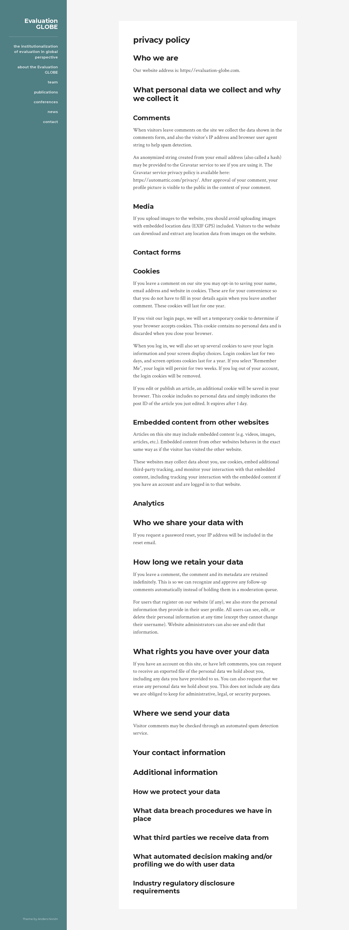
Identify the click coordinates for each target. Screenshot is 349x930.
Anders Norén (48, 919)
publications (46, 92)
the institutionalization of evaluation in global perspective (36, 51)
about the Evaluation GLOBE (37, 70)
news (53, 111)
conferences (46, 102)
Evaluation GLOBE (41, 23)
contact (50, 122)
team (53, 82)
